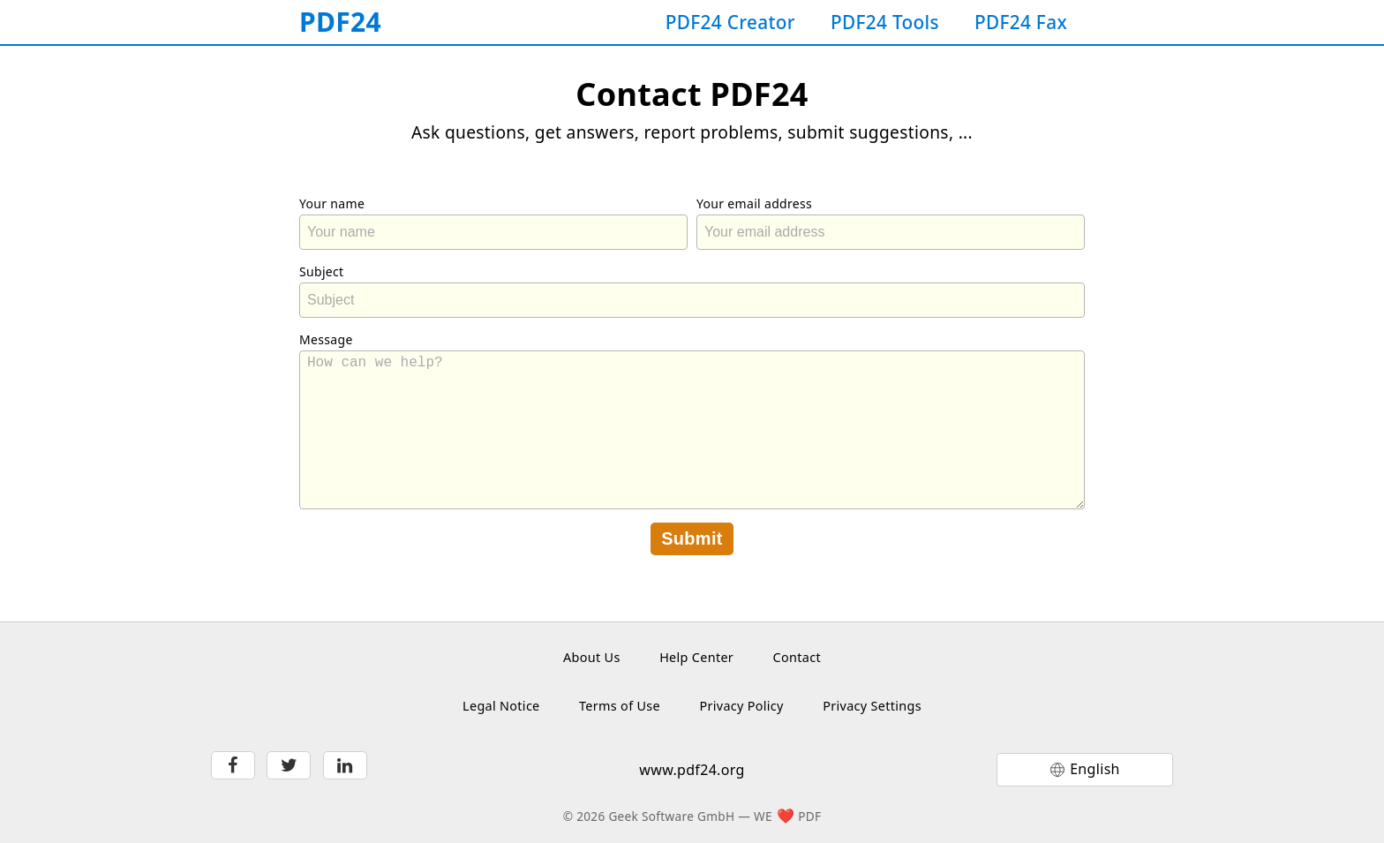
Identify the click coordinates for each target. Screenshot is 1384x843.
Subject (321, 271)
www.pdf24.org (691, 769)
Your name (332, 203)
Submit (692, 538)
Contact (797, 657)
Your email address (754, 203)
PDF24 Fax (1020, 22)
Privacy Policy (741, 705)
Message (326, 339)
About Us (592, 657)
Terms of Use (619, 705)
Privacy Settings (872, 705)
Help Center (696, 657)
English (1095, 769)
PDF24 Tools (885, 22)
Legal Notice (501, 705)
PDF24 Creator (730, 22)
